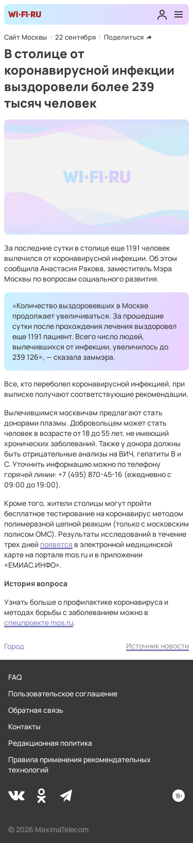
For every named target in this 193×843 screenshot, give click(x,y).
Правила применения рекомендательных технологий (79, 764)
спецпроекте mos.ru (38, 622)
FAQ (15, 677)
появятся (56, 544)
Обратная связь (35, 710)
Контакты (24, 726)
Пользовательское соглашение (62, 693)
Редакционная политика (50, 743)
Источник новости (157, 646)
